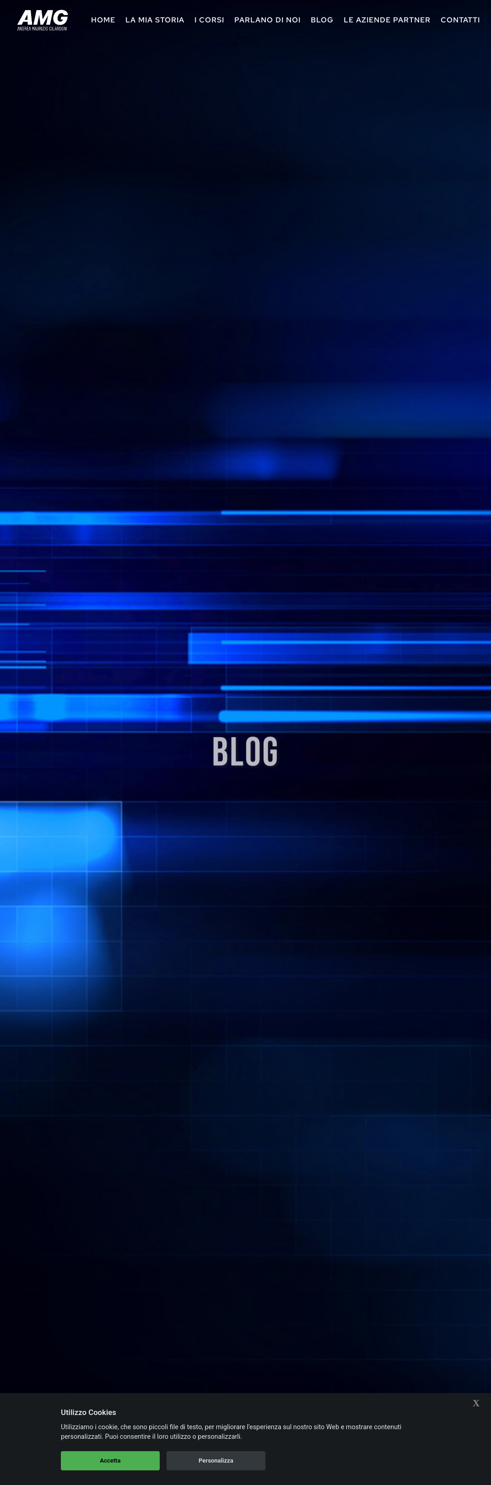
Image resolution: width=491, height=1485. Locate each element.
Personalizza (216, 1460)
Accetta (110, 1460)
